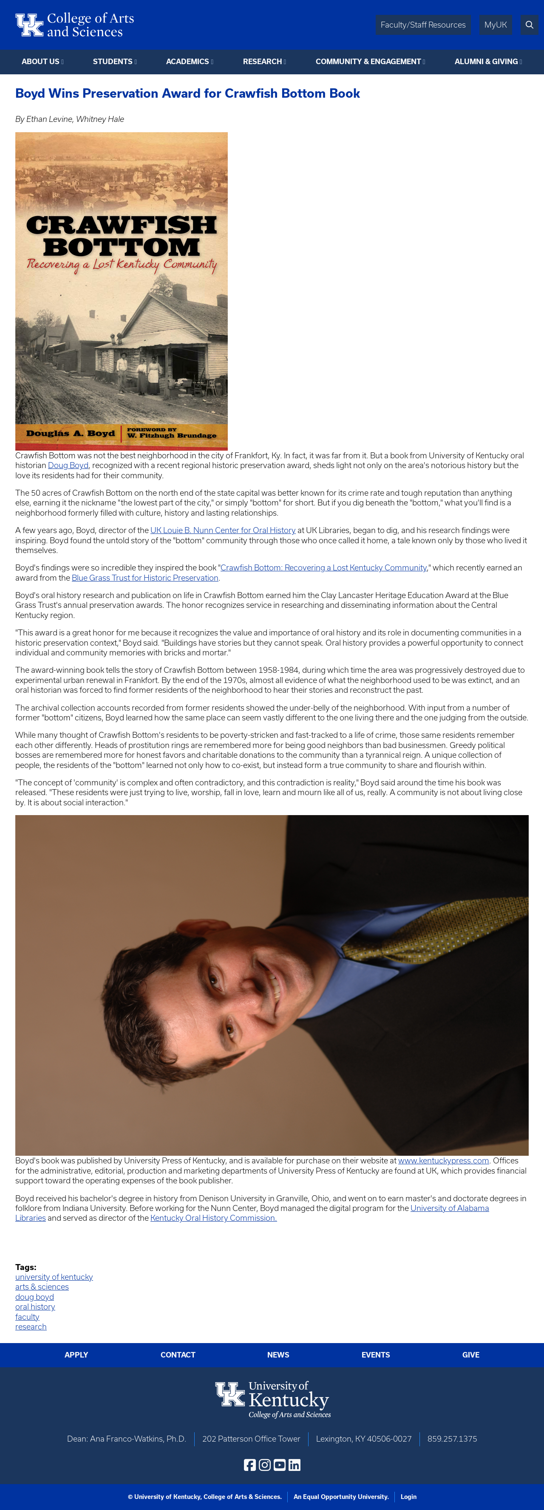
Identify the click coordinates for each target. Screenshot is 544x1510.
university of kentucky (54, 1277)
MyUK (495, 24)
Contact (178, 1355)
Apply (76, 1355)
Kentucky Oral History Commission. (213, 1218)
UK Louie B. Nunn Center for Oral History (223, 530)
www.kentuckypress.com (443, 1160)
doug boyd (34, 1297)
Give (470, 1355)
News (278, 1355)
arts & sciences (42, 1286)
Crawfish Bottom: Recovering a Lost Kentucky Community (324, 567)
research (31, 1326)
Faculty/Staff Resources (423, 24)
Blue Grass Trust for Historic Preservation (145, 577)
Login (408, 1496)
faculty (27, 1316)
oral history (35, 1306)
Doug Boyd (68, 465)
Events (376, 1355)
